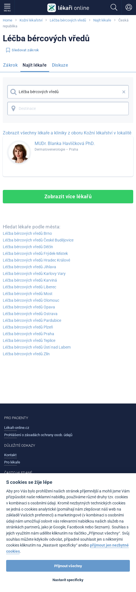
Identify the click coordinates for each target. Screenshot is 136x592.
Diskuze (60, 65)
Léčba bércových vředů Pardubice (32, 320)
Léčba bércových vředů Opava (29, 307)
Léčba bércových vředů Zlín (26, 354)
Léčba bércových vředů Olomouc (31, 300)
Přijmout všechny (68, 566)
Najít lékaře (102, 20)
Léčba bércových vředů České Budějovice (38, 240)
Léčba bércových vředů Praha (28, 334)
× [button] (124, 91)
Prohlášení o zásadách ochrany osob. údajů (38, 435)
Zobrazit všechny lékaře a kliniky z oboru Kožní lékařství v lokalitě (67, 133)
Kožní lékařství (31, 20)
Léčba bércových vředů (68, 20)
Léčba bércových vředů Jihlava (29, 267)
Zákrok (10, 65)
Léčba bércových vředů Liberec (29, 287)
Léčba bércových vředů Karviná (30, 280)
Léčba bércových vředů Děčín (28, 247)
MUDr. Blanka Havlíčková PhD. (65, 143)
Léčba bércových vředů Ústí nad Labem (37, 347)
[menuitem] (11, 66)
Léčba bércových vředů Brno (27, 233)
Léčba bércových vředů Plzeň (28, 327)
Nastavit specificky (68, 580)
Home (7, 20)
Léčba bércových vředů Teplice (29, 340)
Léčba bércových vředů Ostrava (30, 313)
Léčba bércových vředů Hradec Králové (36, 260)
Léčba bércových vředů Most (28, 293)
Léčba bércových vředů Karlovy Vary (34, 273)
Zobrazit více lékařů (68, 196)
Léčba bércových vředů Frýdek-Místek (35, 253)
